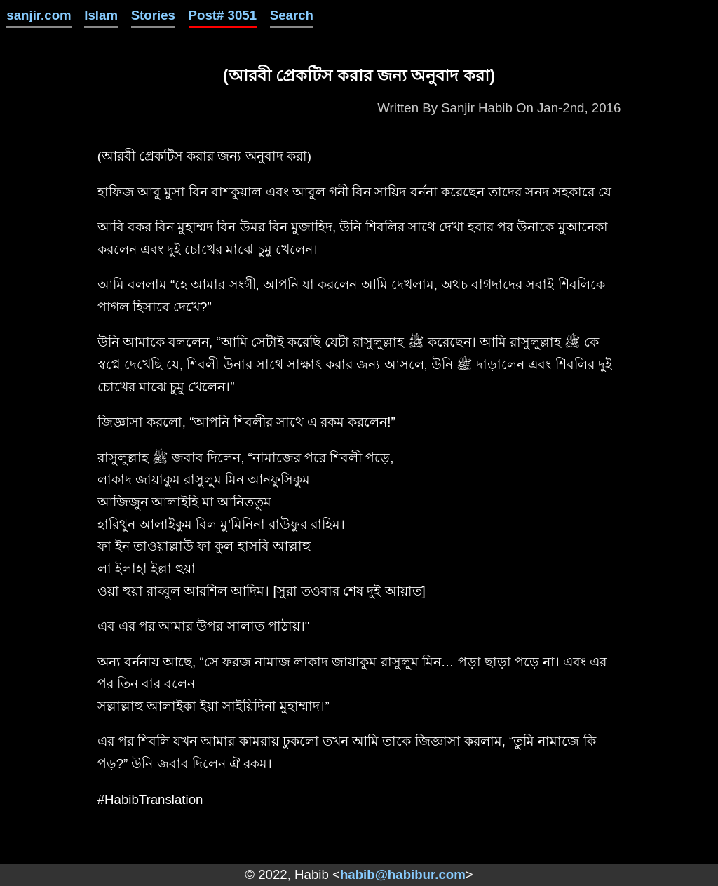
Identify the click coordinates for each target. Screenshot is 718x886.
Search (291, 15)
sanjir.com (38, 15)
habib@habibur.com (403, 874)
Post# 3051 (223, 15)
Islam (101, 15)
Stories (153, 15)
